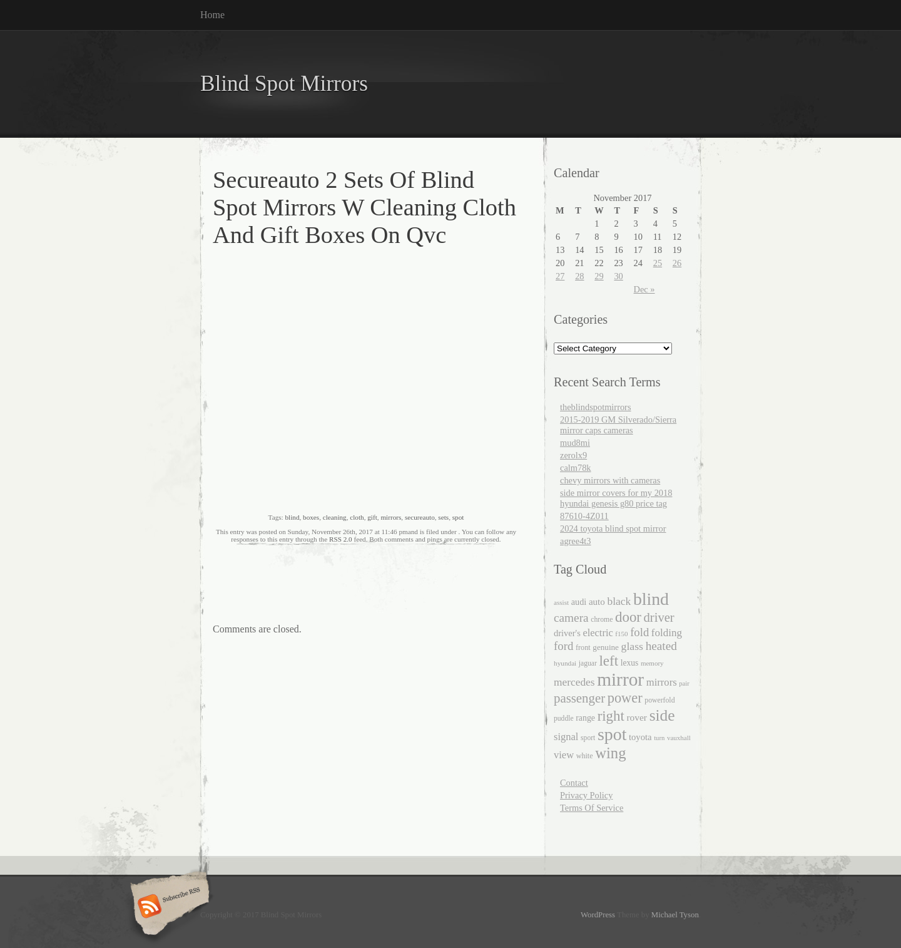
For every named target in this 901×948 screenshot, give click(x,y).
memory (652, 663)
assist (561, 602)
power (625, 698)
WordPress (598, 914)
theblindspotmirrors (595, 407)
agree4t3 (575, 541)
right (611, 716)
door (628, 617)
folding (666, 633)
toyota (640, 737)
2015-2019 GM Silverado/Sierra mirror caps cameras (618, 425)
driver (659, 617)
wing (610, 752)
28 (579, 276)
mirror (620, 679)
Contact (574, 783)
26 (677, 263)
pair (684, 683)
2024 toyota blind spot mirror (613, 528)
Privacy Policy (586, 795)
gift (372, 517)
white (584, 755)
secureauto (420, 517)
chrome (602, 620)
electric (598, 633)
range (585, 718)
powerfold (659, 700)
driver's (567, 633)
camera (571, 617)
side (662, 715)
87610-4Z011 (584, 516)
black (619, 601)
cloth (357, 517)
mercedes (574, 682)
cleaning (335, 517)
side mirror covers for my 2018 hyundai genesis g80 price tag (616, 498)
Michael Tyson (675, 914)
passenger (579, 698)
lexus (630, 662)
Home (212, 14)
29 (598, 276)
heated (661, 645)
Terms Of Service (591, 808)
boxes (311, 517)
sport (588, 738)
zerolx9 (573, 455)
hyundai (565, 663)
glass (632, 646)
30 (618, 276)
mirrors (390, 517)
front (583, 647)
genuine (606, 647)
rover (636, 717)
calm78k (575, 468)
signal (566, 737)
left (608, 661)
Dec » (644, 289)
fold (639, 632)
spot (458, 517)
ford (563, 645)
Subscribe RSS (168, 907)
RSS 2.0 (340, 539)
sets (443, 517)
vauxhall (679, 737)
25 (657, 263)
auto (597, 602)
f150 (621, 633)
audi (579, 602)
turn (659, 737)
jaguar (588, 663)
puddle (564, 718)
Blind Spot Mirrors (284, 83)
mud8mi (575, 443)
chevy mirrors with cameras (610, 480)
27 (560, 276)
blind (292, 517)
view (564, 755)
